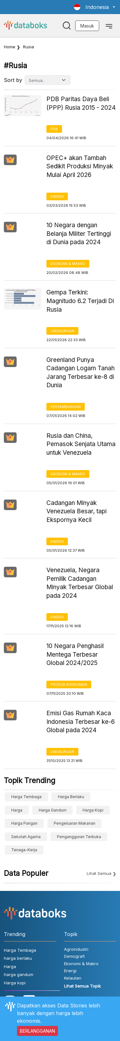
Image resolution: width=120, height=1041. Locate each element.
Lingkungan (62, 331)
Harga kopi (93, 810)
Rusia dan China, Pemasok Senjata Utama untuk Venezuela (81, 444)
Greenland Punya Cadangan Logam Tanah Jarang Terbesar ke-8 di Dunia (80, 372)
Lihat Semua (99, 873)
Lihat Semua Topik (82, 986)
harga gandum (53, 810)
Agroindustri (76, 949)
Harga (16, 810)
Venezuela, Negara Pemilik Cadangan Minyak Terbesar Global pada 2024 (79, 582)
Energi (57, 196)
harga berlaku (71, 796)
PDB (54, 129)
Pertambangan (66, 406)
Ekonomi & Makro (68, 263)
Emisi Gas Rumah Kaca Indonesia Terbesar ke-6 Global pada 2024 (80, 721)
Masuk (87, 25)
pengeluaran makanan (74, 823)
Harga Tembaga (26, 796)
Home (9, 46)
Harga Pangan (24, 823)
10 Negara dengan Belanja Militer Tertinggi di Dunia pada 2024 (78, 233)
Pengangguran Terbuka (79, 836)
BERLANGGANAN (37, 1031)
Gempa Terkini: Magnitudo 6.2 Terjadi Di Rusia (80, 301)
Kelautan (72, 978)
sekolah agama (26, 836)
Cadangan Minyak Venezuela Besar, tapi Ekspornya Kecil (76, 511)
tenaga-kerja (24, 849)
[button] (94, 7)
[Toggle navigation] (109, 25)
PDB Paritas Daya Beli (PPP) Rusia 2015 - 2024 (81, 103)
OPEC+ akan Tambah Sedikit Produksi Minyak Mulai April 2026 (79, 166)
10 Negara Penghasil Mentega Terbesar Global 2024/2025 (75, 654)
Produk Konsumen (69, 684)
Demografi (74, 956)
